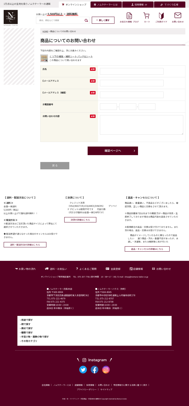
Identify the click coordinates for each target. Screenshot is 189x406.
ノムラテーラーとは (62, 385)
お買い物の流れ (27, 269)
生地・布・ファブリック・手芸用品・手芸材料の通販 (80, 399)
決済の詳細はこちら (80, 219)
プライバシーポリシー (87, 389)
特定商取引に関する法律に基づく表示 (130, 385)
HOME (45, 31)
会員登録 (115, 269)
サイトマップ (106, 389)
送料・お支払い (58, 269)
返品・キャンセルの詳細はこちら (147, 248)
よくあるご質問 (87, 269)
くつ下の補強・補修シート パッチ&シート (71, 56)
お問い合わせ (163, 269)
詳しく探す (104, 20)
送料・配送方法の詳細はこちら (25, 244)
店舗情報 (138, 269)
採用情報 (90, 385)
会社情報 (46, 385)
